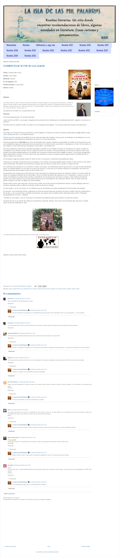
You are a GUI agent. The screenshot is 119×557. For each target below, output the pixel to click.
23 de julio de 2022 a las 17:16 (38, 425)
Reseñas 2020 (48, 51)
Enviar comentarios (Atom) (51, 552)
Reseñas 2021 (66, 51)
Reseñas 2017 (102, 45)
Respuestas (13, 307)
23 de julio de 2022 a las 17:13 (38, 345)
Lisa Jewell (59, 288)
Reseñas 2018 (12, 51)
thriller (77, 288)
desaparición (27, 288)
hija (45, 288)
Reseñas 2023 (102, 51)
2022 (10, 288)
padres (64, 288)
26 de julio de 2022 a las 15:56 (22, 465)
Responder (11, 303)
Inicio (48, 546)
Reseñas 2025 (30, 56)
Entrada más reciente (10, 546)
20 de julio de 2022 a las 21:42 (38, 310)
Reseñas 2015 (67, 45)
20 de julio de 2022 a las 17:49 (27, 333)
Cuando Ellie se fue (17, 288)
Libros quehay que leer (10, 134)
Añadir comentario (9, 493)
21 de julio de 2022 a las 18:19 (26, 382)
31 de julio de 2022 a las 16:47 (38, 482)
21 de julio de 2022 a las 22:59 (19, 409)
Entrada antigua (86, 546)
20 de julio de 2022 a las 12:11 (22, 298)
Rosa (9, 409)
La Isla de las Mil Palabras (19, 310)
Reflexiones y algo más (45, 45)
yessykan (10, 465)
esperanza (41, 288)
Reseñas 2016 (85, 45)
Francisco (10, 298)
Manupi (10, 357)
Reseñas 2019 (30, 51)
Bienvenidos (11, 45)
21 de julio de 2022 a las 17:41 (21, 357)
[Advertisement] (105, 71)
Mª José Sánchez (13, 382)
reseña (73, 288)
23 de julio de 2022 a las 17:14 (38, 369)
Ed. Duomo (34, 288)
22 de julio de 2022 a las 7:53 (27, 437)
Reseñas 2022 (84, 51)
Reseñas (26, 45)
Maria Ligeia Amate (13, 437)
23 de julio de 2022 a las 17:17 (38, 452)
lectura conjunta (51, 288)
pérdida (69, 288)
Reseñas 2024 (12, 56)
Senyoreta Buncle (13, 333)
